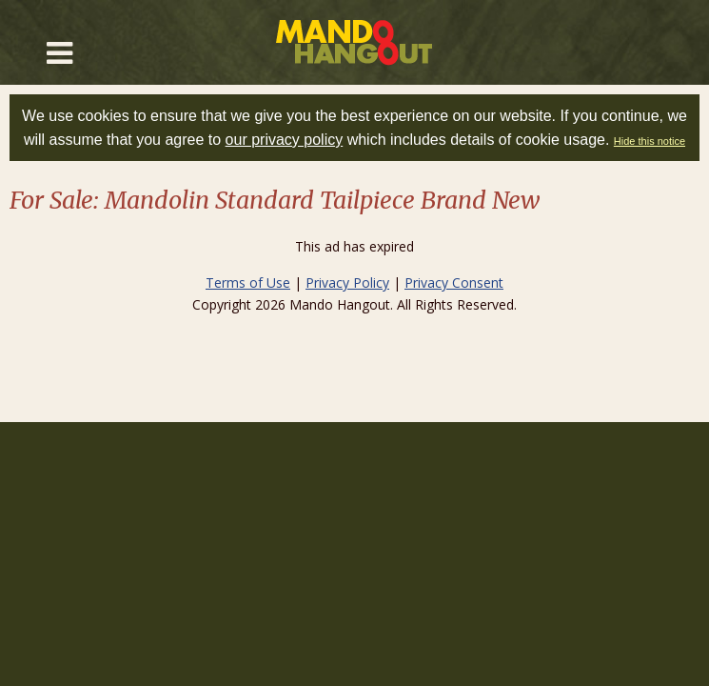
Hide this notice (649, 141)
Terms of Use (248, 282)
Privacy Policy (347, 282)
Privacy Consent (453, 282)
